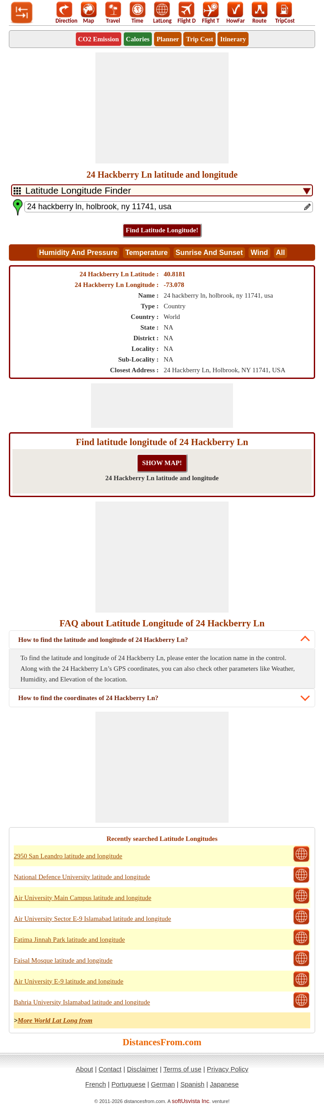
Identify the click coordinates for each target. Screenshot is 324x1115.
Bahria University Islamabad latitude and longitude (82, 1002)
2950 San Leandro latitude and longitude (68, 856)
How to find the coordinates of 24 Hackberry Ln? (88, 697)
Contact (110, 1069)
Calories (138, 39)
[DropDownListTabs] (162, 190)
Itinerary (233, 39)
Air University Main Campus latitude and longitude (82, 897)
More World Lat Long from (55, 1020)
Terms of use (182, 1069)
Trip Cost (199, 39)
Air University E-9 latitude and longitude (68, 981)
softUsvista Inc (190, 1101)
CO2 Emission (98, 39)
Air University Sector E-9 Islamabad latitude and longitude (92, 918)
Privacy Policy (227, 1069)
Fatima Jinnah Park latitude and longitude (69, 939)
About (84, 1069)
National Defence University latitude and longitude (82, 876)
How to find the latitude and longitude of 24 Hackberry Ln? (103, 639)
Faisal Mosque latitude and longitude (63, 960)
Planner (168, 39)
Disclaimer (142, 1069)
